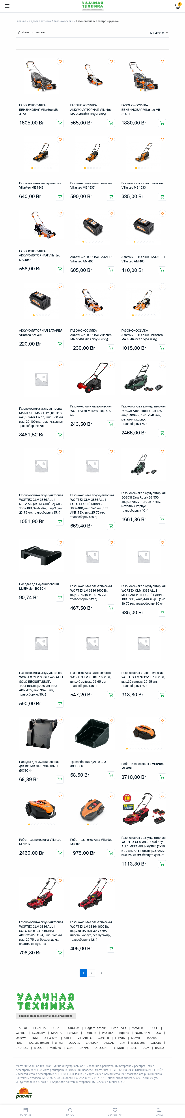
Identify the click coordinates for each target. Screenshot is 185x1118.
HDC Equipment (39, 1043)
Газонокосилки (63, 21)
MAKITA (56, 1033)
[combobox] (158, 33)
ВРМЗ (59, 1043)
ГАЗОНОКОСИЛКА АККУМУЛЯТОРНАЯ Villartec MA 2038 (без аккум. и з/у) (91, 110)
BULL (133, 1048)
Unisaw (21, 1038)
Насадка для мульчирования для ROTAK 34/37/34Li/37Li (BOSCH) (39, 766)
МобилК (56, 1048)
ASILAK (110, 1043)
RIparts (124, 1033)
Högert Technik (95, 1028)
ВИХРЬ (85, 1048)
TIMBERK (90, 1033)
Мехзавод (138, 1043)
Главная (21, 21)
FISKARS (151, 1038)
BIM (123, 1043)
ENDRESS (22, 1048)
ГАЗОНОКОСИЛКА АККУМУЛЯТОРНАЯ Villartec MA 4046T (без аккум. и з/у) (91, 335)
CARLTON (92, 1043)
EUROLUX (73, 1028)
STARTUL (22, 1028)
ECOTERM (39, 1033)
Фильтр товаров (30, 32)
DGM (146, 1048)
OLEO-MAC (51, 1038)
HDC (19, 1043)
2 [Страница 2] (91, 973)
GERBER (21, 1033)
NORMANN (142, 1033)
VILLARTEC (85, 1038)
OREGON (101, 1048)
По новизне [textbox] (156, 32)
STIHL (68, 1038)
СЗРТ (70, 1048)
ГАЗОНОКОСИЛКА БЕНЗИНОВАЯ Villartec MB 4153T (38, 110)
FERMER (73, 1033)
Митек (135, 1038)
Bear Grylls (119, 1028)
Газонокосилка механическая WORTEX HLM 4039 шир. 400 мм (91, 411)
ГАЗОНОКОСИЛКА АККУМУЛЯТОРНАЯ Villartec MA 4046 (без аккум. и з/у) (142, 335)
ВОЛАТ (56, 1028)
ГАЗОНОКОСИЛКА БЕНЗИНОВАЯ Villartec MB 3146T (140, 110)
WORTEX (108, 1033)
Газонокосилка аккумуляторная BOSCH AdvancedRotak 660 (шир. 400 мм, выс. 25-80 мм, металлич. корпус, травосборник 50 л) (143, 415)
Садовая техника (40, 21)
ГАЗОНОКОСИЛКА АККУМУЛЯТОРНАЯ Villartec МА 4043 (39, 256)
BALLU (159, 1048)
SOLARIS (75, 1043)
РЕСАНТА (39, 1028)
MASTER (138, 1028)
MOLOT (39, 1048)
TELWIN (120, 1038)
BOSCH (154, 1028)
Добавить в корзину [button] (60, 123)
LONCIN (156, 1043)
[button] (60, 61)
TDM (34, 1038)
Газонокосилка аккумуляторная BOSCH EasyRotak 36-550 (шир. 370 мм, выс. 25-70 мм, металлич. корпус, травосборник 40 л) (143, 502)
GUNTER (104, 1038)
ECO (159, 1033)
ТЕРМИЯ (118, 1048)
